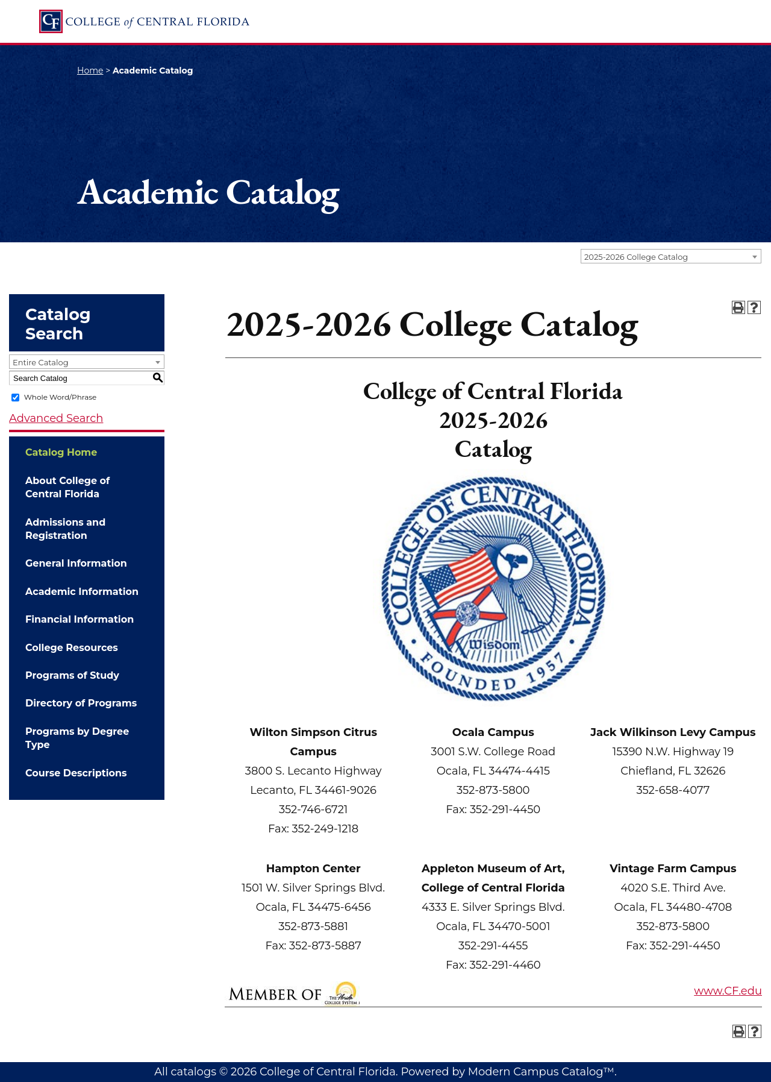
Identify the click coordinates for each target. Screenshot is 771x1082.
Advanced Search (56, 418)
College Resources (71, 647)
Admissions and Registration (65, 529)
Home (90, 70)
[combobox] (671, 256)
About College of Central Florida (67, 487)
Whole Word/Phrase (60, 396)
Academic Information (82, 591)
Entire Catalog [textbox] (41, 362)
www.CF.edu (728, 991)
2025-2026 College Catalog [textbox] (636, 257)
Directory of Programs (81, 703)
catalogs (193, 1071)
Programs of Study (72, 675)
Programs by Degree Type (77, 738)
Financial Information (79, 619)
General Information (76, 563)
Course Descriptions (76, 773)
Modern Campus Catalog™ (541, 1071)
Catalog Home (61, 452)
